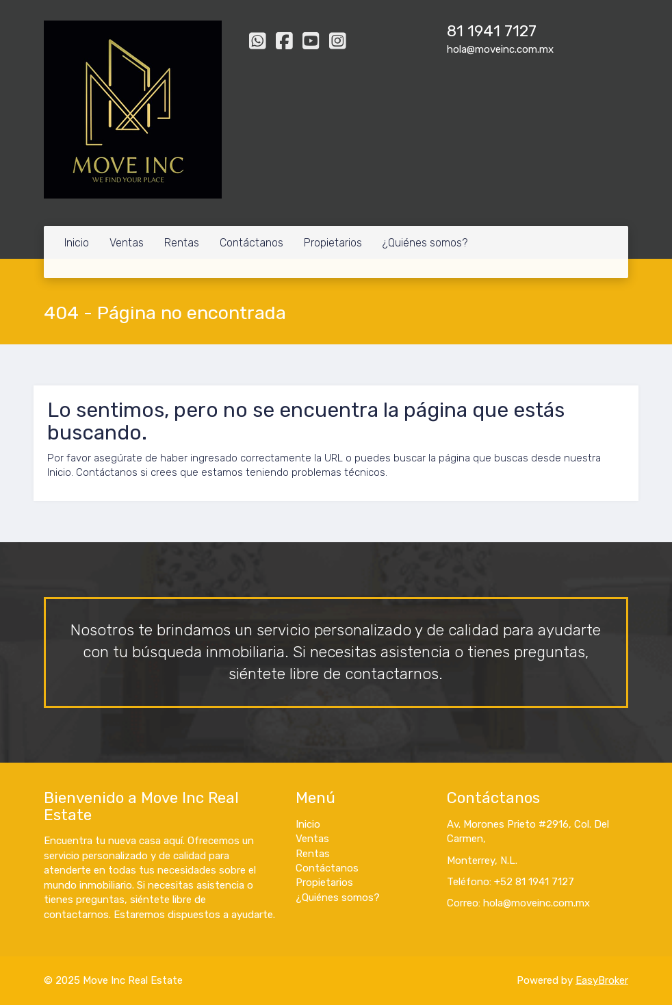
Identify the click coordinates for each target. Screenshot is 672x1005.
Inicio (76, 242)
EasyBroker (602, 980)
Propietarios (333, 242)
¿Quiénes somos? (425, 242)
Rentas (181, 242)
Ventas (126, 242)
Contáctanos (251, 242)
